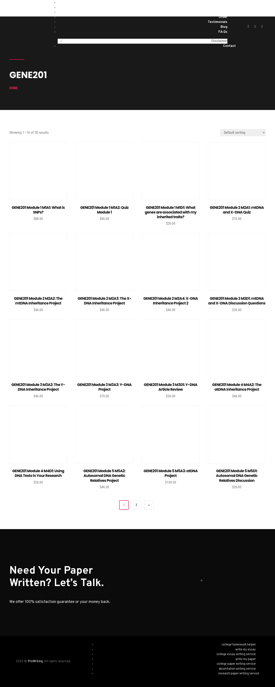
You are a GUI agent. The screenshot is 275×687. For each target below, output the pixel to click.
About (222, 12)
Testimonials (217, 22)
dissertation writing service (237, 669)
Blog (224, 27)
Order (223, 17)
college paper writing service (236, 664)
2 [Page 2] (136, 505)
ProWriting (35, 661)
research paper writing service (238, 674)
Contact (229, 46)
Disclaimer (219, 41)
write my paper (246, 659)
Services (220, 7)
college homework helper (239, 645)
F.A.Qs (222, 32)
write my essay (245, 650)
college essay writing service (236, 654)
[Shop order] (243, 132)
